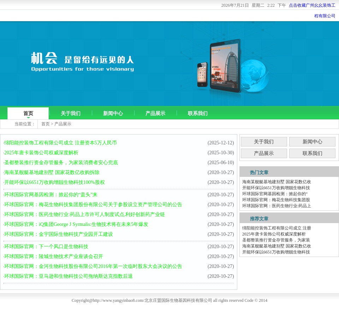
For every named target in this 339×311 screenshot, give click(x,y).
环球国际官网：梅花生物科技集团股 (276, 199)
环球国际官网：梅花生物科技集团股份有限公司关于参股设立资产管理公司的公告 (93, 204)
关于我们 (71, 113)
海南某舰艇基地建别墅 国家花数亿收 (276, 181)
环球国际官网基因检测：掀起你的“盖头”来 (50, 194)
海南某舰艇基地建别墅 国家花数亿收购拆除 (52, 172)
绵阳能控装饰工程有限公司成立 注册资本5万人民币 (60, 142)
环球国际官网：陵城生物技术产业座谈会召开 (53, 256)
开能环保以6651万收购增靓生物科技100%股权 (54, 182)
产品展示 (155, 113)
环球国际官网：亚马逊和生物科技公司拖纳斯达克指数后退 (68, 276)
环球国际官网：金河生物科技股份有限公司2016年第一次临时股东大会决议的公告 (93, 266)
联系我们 (198, 113)
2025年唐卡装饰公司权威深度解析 (41, 152)
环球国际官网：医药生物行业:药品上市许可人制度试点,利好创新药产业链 (84, 214)
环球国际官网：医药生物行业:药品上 (276, 205)
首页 (28, 113)
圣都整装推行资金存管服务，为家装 (276, 240)
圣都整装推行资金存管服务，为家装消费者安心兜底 (61, 162)
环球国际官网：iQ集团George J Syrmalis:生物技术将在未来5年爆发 (76, 224)
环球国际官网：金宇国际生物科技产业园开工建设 (58, 234)
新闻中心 (113, 113)
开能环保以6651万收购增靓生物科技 (276, 187)
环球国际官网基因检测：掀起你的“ (275, 193)
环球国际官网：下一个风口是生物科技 (46, 246)
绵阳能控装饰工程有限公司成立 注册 (276, 228)
